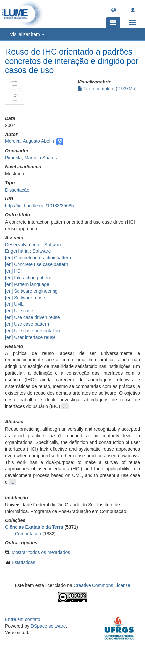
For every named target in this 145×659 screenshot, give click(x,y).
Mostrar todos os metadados (41, 552)
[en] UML (14, 304)
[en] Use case (19, 310)
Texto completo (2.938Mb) (107, 88)
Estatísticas (23, 562)
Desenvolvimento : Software (33, 244)
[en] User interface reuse (30, 337)
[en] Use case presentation (32, 330)
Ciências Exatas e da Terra (34, 527)
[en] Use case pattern (27, 324)
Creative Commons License (102, 585)
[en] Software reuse (25, 297)
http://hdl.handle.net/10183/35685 (39, 205)
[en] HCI (13, 271)
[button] (114, 9)
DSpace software (48, 626)
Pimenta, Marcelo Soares (31, 157)
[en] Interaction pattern (28, 277)
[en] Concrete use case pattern (36, 264)
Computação (28, 533)
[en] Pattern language (27, 284)
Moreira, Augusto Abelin (29, 141)
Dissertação (17, 189)
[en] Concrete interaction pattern (38, 257)
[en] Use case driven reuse (32, 317)
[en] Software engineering (31, 291)
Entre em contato (22, 619)
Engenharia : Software (28, 251)
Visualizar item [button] (27, 34)
